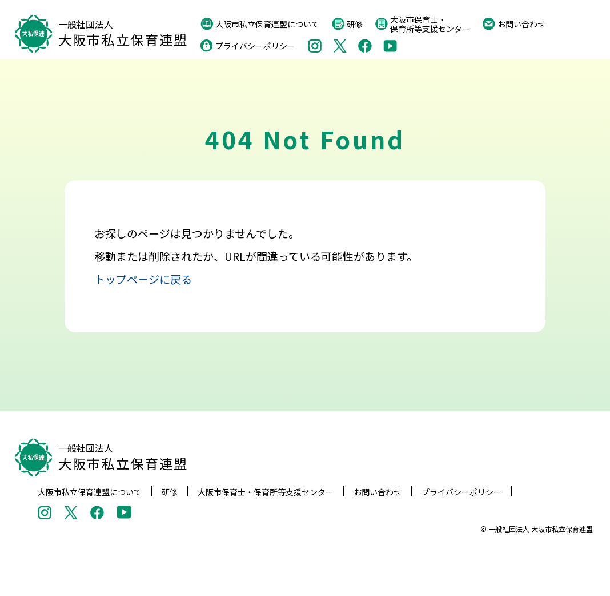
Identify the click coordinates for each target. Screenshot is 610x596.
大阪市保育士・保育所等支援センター (422, 24)
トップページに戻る (143, 279)
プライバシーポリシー (247, 45)
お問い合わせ (514, 24)
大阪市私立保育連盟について (259, 24)
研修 (347, 24)
